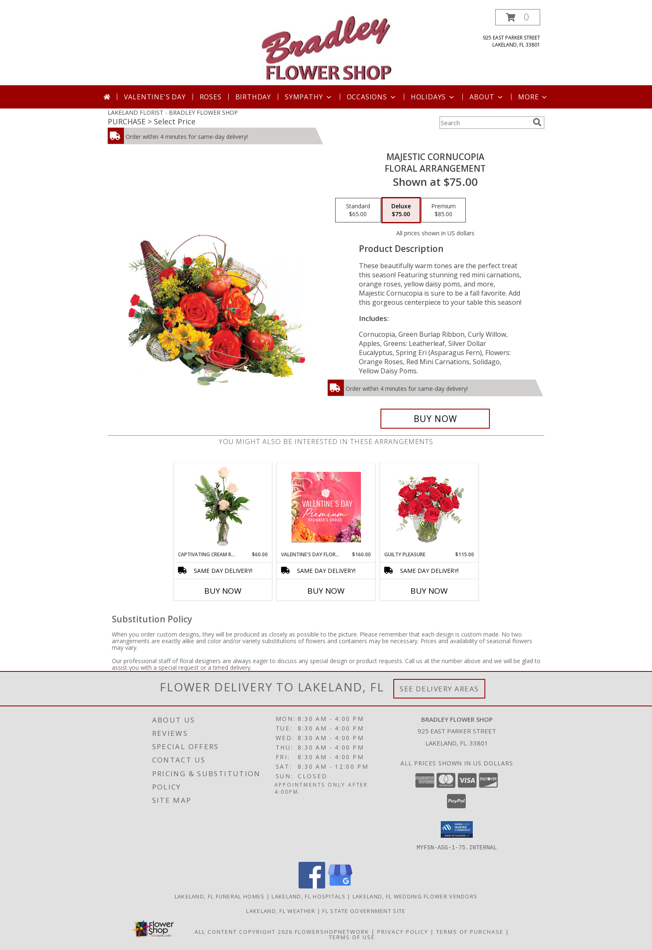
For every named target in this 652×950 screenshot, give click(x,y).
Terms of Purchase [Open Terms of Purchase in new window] (470, 931)
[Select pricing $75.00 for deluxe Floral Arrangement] (401, 210)
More (533, 96)
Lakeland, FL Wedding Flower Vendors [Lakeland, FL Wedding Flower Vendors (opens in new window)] (415, 896)
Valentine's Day (155, 96)
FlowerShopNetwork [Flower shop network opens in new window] (332, 931)
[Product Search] (484, 122)
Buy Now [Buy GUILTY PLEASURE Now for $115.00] (429, 590)
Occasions (372, 96)
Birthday (253, 96)
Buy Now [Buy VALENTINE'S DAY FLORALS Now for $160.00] (326, 590)
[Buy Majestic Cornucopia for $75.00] (435, 419)
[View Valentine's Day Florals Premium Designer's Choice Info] (326, 507)
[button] (517, 17)
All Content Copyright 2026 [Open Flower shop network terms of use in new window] (244, 931)
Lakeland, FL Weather (280, 911)
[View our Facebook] (312, 886)
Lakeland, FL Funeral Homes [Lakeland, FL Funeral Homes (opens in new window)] (220, 896)
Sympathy (309, 96)
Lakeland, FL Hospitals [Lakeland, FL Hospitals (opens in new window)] (309, 896)
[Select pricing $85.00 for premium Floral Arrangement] (443, 210)
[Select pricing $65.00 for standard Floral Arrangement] (358, 210)
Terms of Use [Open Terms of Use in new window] (352, 937)
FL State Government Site (363, 911)
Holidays (433, 96)
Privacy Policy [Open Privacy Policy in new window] (402, 931)
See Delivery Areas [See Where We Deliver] (439, 688)
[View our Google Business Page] (340, 886)
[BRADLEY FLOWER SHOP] (326, 47)
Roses (211, 96)
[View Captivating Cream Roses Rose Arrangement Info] (223, 507)
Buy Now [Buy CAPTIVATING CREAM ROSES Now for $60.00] (223, 590)
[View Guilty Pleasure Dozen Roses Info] (429, 507)
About (486, 96)
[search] (537, 122)
